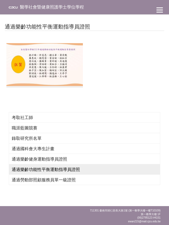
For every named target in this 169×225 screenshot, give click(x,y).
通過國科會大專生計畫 (33, 148)
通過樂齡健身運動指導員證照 (39, 159)
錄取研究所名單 (27, 138)
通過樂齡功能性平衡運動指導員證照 (46, 169)
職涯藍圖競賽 (24, 128)
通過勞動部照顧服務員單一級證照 (44, 180)
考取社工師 (22, 117)
